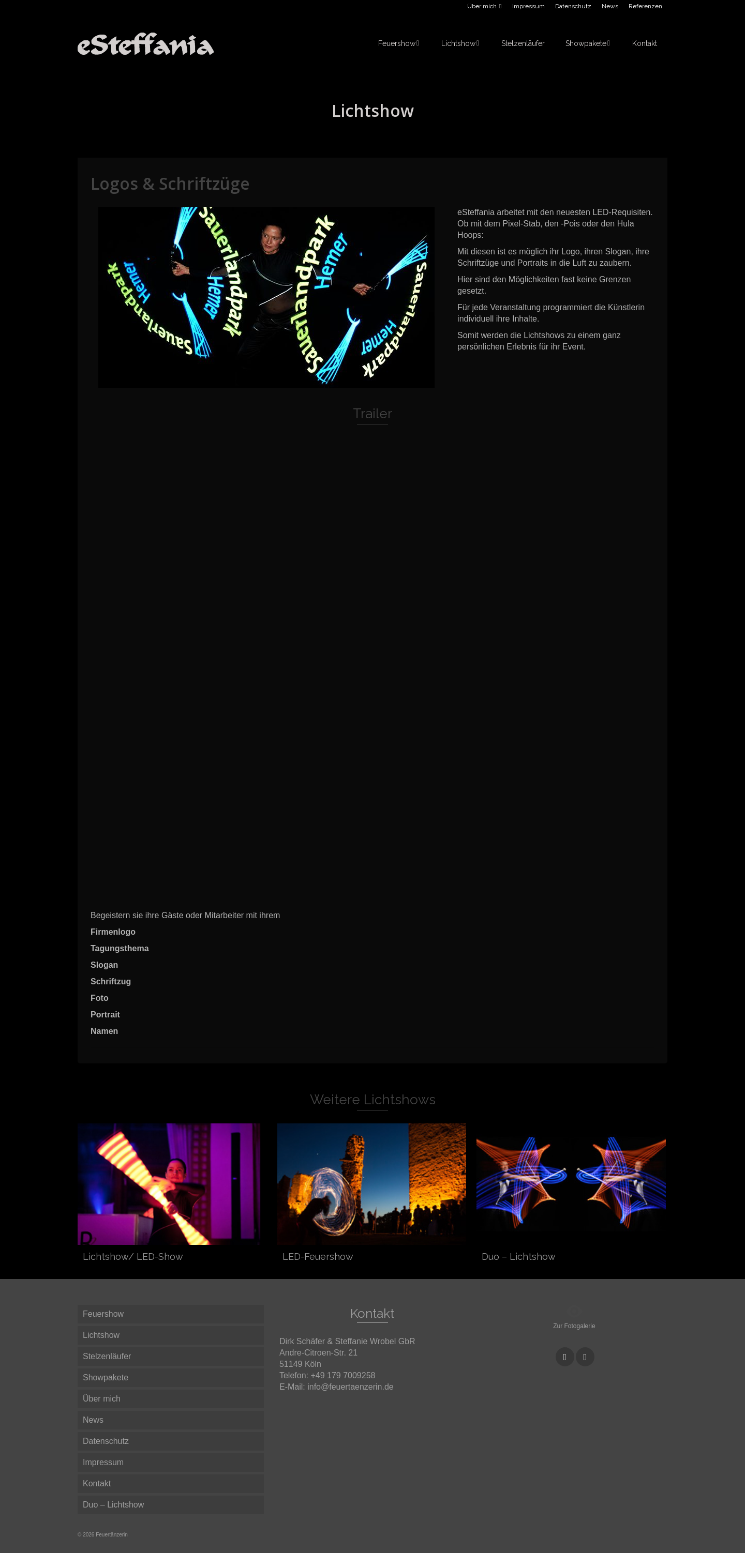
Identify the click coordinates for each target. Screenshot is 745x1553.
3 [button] (204, 382)
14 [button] (341, 382)
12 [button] (316, 382)
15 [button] (353, 382)
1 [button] (179, 382)
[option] (266, 297)
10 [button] (291, 382)
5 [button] (229, 382)
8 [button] (266, 382)
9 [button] (279, 382)
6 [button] (241, 382)
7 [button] (254, 382)
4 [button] (217, 382)
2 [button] (192, 382)
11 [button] (304, 382)
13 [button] (328, 382)
